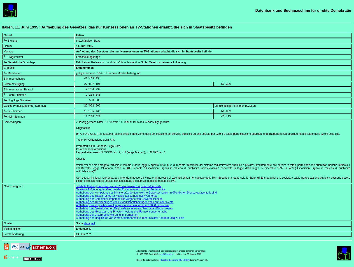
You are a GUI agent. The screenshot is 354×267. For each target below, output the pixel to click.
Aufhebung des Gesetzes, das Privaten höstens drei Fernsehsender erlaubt (121, 211)
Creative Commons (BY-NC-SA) (175, 260)
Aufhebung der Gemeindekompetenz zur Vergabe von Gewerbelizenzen (119, 199)
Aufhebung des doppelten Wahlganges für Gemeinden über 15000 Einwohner (122, 205)
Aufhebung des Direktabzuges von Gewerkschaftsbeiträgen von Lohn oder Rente (125, 202)
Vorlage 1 (89, 223)
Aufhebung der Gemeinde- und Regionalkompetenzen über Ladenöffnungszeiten (124, 208)
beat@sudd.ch (166, 254)
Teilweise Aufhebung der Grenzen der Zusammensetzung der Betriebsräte (120, 189)
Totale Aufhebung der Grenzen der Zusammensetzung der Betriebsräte (118, 186)
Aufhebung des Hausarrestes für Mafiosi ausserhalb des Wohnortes (116, 195)
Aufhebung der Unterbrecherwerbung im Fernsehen (107, 214)
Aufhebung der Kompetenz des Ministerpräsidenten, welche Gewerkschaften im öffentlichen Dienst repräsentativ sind (146, 192)
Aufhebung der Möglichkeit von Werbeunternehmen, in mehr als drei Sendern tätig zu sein (130, 218)
